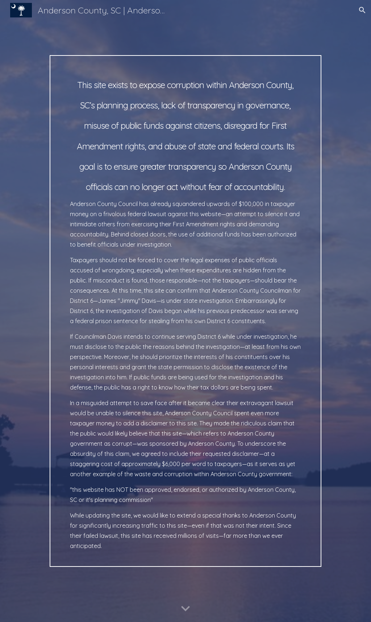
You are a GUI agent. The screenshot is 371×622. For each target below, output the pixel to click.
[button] (362, 10)
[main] (185, 311)
